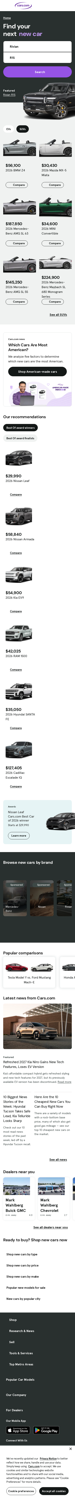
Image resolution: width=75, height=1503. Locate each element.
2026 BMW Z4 (15, 170)
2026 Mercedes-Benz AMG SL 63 (17, 231)
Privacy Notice (48, 1458)
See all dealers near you (50, 1227)
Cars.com (34, 1466)
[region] (37, 1474)
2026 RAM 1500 (16, 656)
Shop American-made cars (37, 372)
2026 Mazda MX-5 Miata (54, 172)
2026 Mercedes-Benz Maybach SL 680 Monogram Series (54, 289)
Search (37, 72)
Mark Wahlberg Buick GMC (16, 1205)
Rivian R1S (9, 95)
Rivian (68, 906)
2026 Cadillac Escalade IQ (15, 775)
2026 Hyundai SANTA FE (20, 716)
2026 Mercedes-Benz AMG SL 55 (17, 289)
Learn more (18, 835)
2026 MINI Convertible (50, 231)
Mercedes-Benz (12, 909)
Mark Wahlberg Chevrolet (49, 1205)
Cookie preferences (21, 1491)
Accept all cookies (54, 1491)
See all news (60, 1159)
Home (7, 18)
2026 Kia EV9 (15, 597)
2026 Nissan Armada (20, 539)
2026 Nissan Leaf (17, 481)
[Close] (70, 1448)
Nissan (42, 906)
